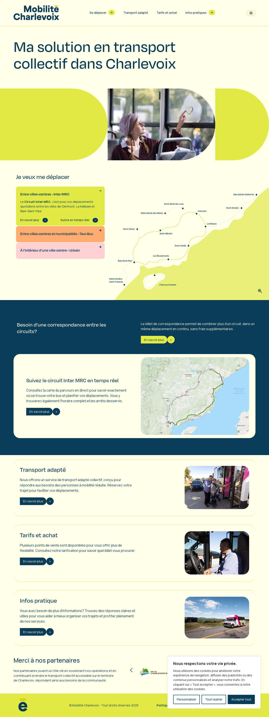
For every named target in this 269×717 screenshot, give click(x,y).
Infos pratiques (196, 13)
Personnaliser (186, 699)
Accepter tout (241, 699)
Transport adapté (135, 13)
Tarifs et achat (166, 13)
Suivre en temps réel (74, 220)
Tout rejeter (213, 699)
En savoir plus (29, 220)
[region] (214, 682)
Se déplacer (97, 13)
